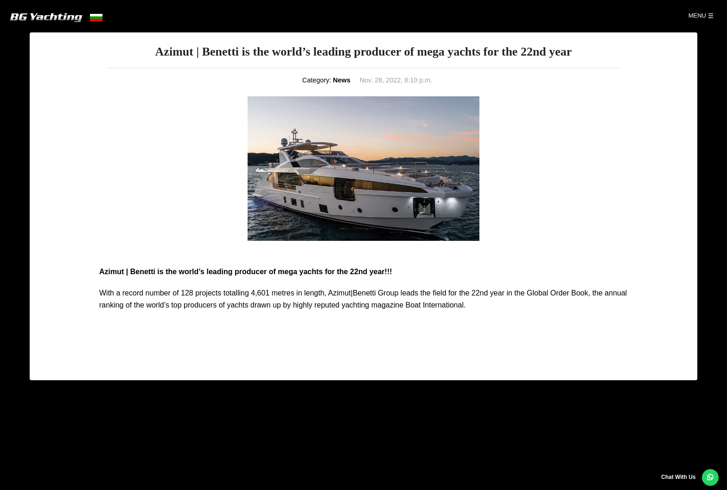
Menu (697, 15)
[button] (710, 477)
